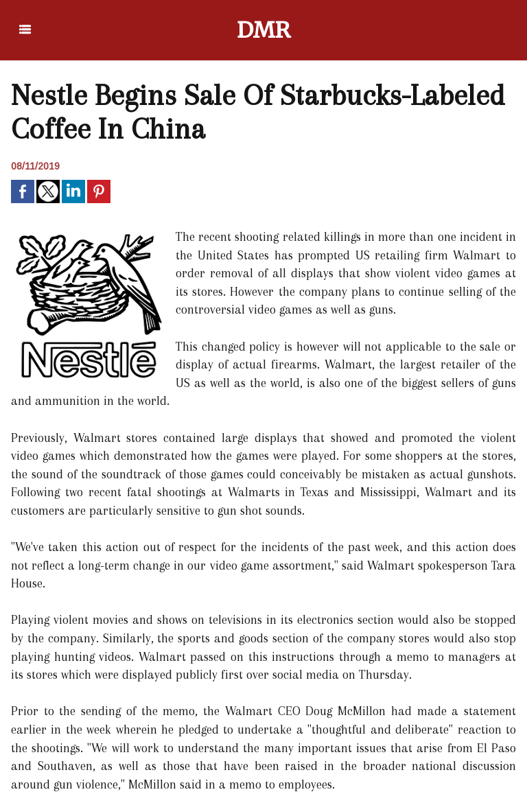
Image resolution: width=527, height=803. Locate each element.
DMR (264, 30)
